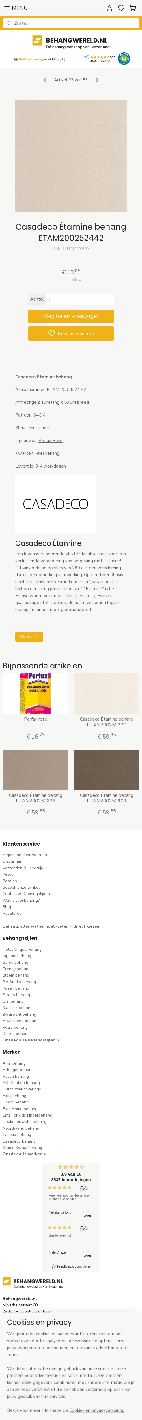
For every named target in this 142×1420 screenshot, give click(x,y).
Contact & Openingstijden (26, 894)
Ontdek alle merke (21, 1154)
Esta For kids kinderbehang (27, 1115)
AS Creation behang (21, 1083)
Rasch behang (16, 1076)
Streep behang (16, 995)
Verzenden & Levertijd (23, 868)
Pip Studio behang (19, 982)
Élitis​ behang (14, 1096)
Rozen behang (16, 988)
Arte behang (14, 1063)
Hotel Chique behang (22, 949)
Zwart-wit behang (19, 1014)
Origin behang (16, 1102)
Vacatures (12, 913)
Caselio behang (17, 1134)
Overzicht (29, 637)
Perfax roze (35, 719)
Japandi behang (17, 956)
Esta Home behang (20, 1109)
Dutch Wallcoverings (22, 1089)
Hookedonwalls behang (24, 1121)
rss (107, 1409)
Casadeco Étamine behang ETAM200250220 (106, 722)
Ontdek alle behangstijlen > (31, 1040)
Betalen (10, 881)
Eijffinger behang (18, 1069)
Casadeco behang (19, 1141)
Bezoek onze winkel (21, 887)
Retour (9, 874)
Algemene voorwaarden (25, 855)
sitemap (96, 1409)
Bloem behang (16, 975)
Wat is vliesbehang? (21, 900)
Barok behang (15, 962)
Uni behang (13, 1001)
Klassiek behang (18, 1007)
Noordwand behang (21, 1128)
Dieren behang (16, 1034)
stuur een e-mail (18, 1338)
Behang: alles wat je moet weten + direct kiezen (51, 926)
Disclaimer (12, 861)
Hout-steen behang (21, 1020)
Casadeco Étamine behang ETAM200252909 (106, 798)
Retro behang (15, 1027)
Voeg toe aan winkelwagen (71, 316)
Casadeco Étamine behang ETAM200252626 (35, 798)
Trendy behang (17, 969)
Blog (7, 907)
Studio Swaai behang (22, 1147)
